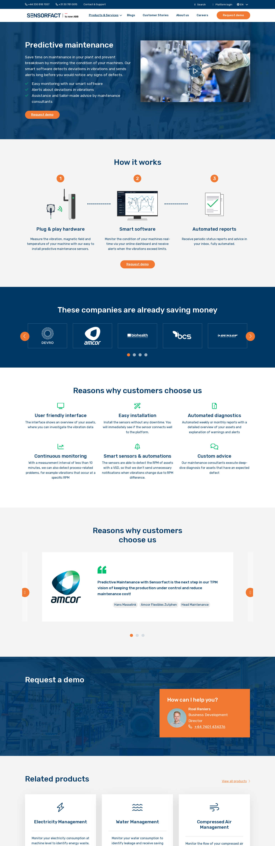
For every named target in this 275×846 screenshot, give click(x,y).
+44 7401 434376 (206, 727)
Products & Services (105, 15)
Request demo (233, 15)
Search (200, 4)
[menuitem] (39, 4)
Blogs (131, 15)
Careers (202, 15)
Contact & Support (95, 4)
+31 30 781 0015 (66, 4)
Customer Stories (156, 15)
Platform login (222, 4)
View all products (236, 782)
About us (182, 15)
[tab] (129, 356)
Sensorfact (52, 15)
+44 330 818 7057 (37, 4)
